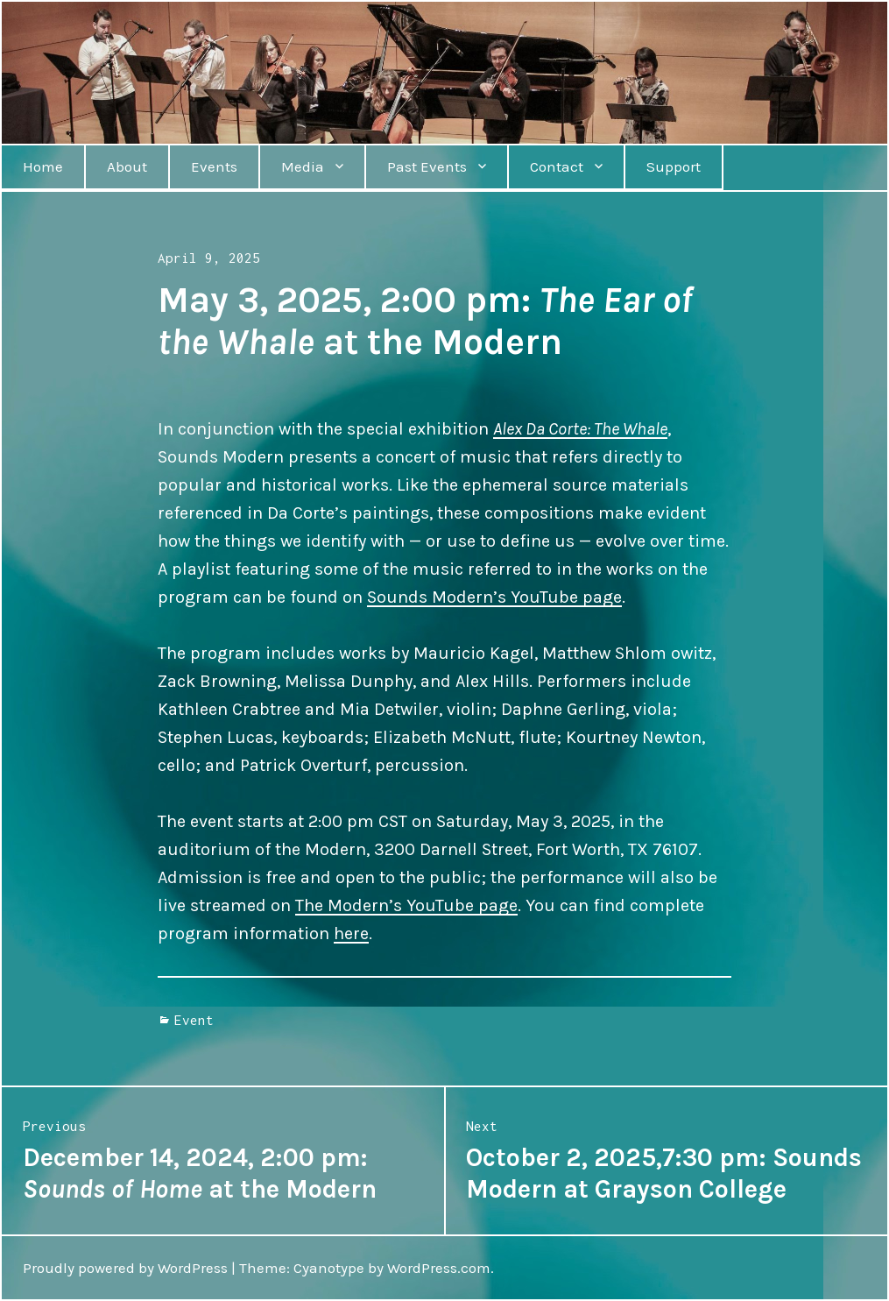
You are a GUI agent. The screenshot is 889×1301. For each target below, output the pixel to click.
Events (214, 166)
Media (302, 166)
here (351, 933)
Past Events (427, 166)
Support (673, 166)
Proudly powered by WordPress (125, 1267)
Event (194, 1020)
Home (43, 166)
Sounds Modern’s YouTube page (494, 597)
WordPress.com (438, 1267)
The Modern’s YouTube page (406, 905)
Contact (556, 166)
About (127, 166)
